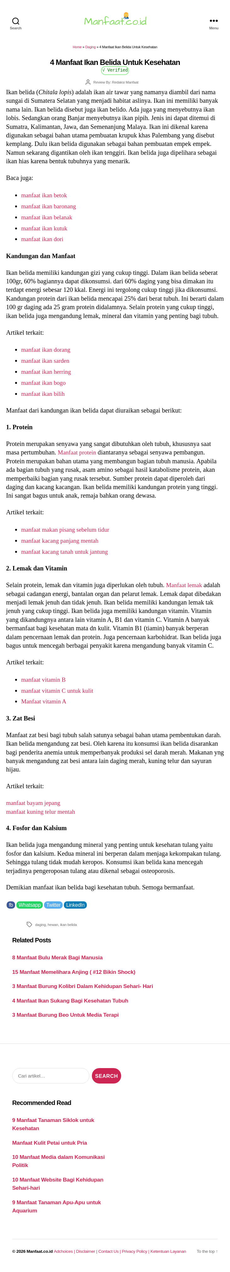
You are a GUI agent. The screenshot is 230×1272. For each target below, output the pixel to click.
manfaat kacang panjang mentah (62, 544)
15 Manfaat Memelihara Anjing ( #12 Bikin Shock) (73, 976)
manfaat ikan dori (43, 242)
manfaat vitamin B (45, 683)
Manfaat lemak (186, 588)
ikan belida (68, 928)
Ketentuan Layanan (168, 1255)
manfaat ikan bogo (45, 386)
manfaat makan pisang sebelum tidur (68, 533)
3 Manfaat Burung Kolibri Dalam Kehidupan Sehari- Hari (82, 990)
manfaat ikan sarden (47, 364)
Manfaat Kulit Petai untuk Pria (49, 1146)
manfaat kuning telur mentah (43, 815)
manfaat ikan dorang (47, 353)
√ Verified (115, 74)
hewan (53, 928)
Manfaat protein (78, 456)
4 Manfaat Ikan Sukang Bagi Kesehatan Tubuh (70, 1004)
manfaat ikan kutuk (45, 231)
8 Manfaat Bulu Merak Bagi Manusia (57, 961)
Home (77, 51)
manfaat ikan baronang (50, 209)
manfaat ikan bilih (44, 397)
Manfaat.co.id (40, 1255)
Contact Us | (110, 1255)
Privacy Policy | (136, 1255)
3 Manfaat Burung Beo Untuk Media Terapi (65, 1018)
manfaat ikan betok (45, 198)
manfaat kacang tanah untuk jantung (67, 555)
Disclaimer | (87, 1255)
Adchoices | (65, 1255)
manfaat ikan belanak (48, 220)
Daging (90, 51)
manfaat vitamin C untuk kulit (59, 694)
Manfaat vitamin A (45, 705)
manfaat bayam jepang (35, 806)
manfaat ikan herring (47, 375)
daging (40, 928)
